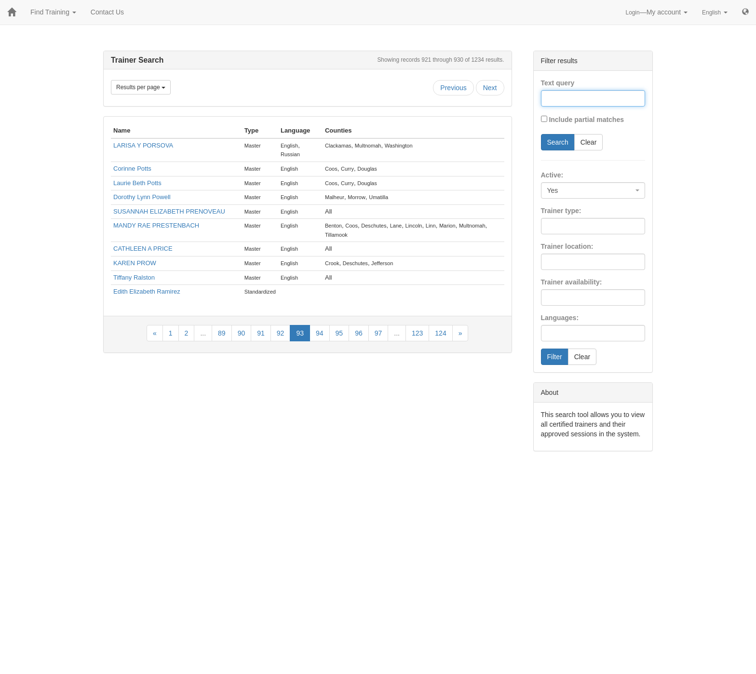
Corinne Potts (132, 168)
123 (417, 333)
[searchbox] (558, 226)
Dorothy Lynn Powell (142, 197)
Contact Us (107, 12)
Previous (453, 88)
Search (557, 142)
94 (320, 333)
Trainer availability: (571, 282)
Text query (558, 83)
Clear (588, 142)
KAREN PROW (134, 263)
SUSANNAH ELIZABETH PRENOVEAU (169, 211)
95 (339, 333)
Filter (554, 357)
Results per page (140, 87)
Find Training (53, 12)
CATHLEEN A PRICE (143, 248)
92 (280, 333)
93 (300, 333)
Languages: (560, 318)
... (203, 333)
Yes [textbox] (552, 190)
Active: (552, 175)
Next (490, 88)
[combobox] (593, 190)
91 (261, 333)
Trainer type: (561, 211)
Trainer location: (567, 246)
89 (222, 333)
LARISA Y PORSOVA (143, 145)
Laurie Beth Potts (137, 183)
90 (241, 333)
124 (440, 333)
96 (359, 333)
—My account (657, 12)
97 (378, 333)
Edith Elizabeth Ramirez (146, 291)
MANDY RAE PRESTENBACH (156, 225)
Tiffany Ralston (134, 277)
